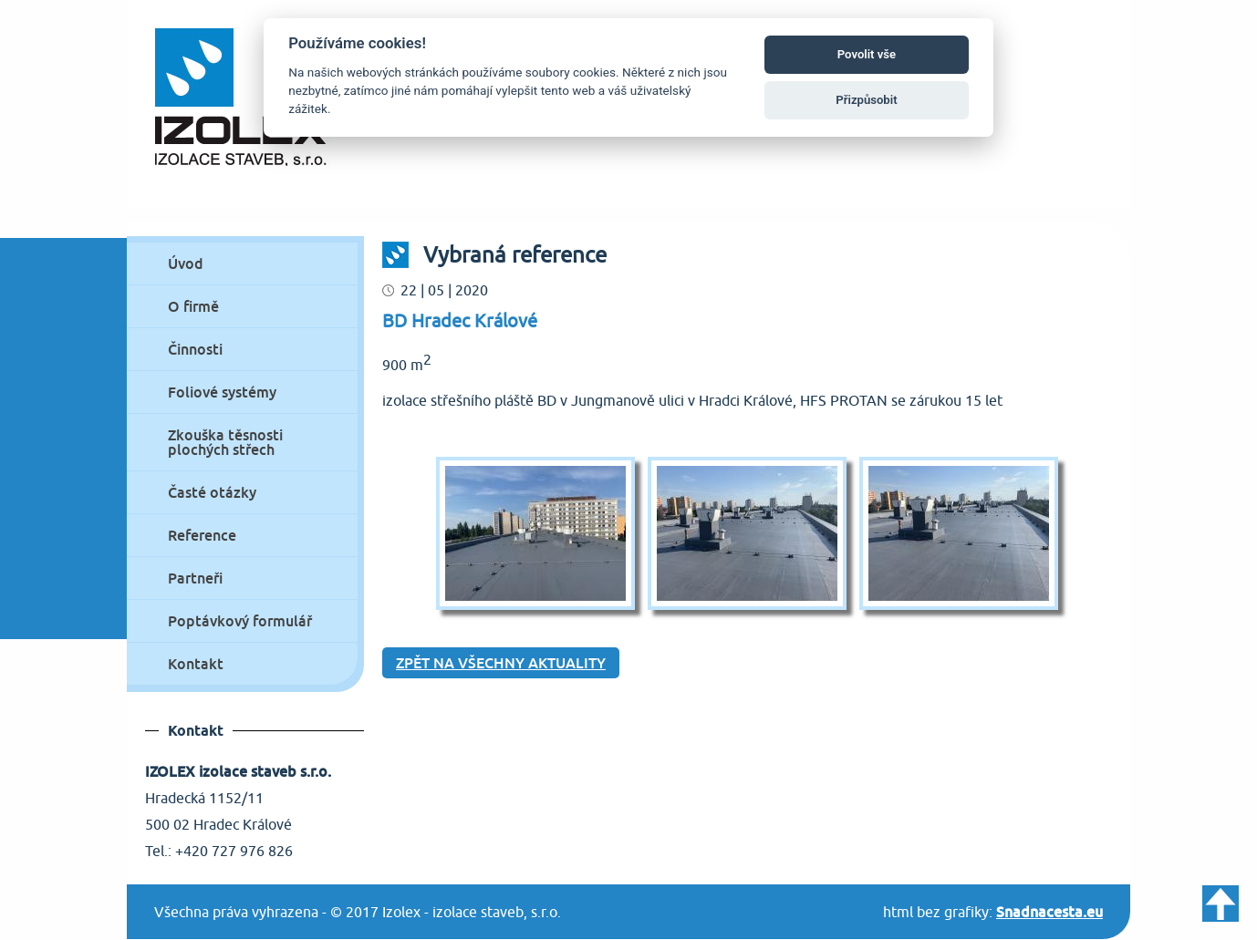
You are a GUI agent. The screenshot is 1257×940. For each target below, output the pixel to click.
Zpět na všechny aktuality (501, 663)
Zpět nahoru (1220, 903)
